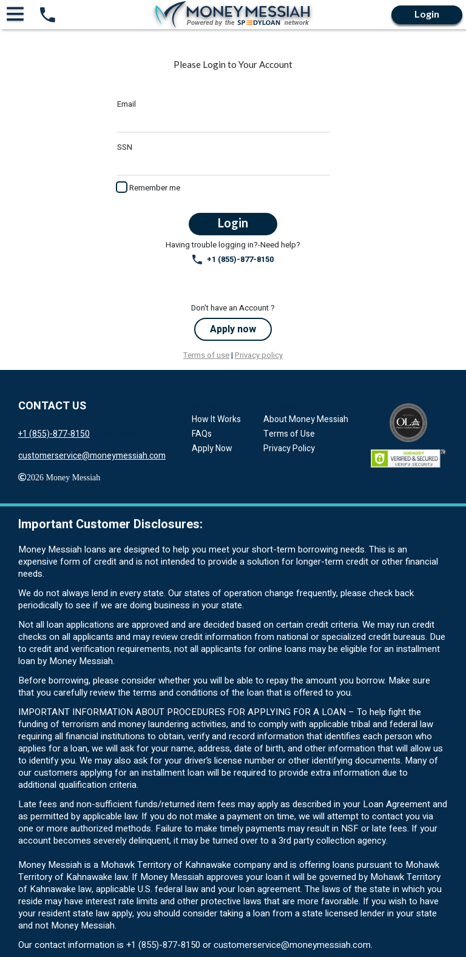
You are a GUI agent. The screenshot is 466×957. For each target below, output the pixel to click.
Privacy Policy (289, 448)
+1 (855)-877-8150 (233, 259)
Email (126, 104)
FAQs (202, 434)
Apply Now (212, 448)
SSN (124, 147)
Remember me (154, 187)
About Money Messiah (305, 419)
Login (426, 13)
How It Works (216, 419)
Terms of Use (289, 434)
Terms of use (206, 355)
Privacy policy (259, 355)
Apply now (233, 329)
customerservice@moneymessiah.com (92, 455)
